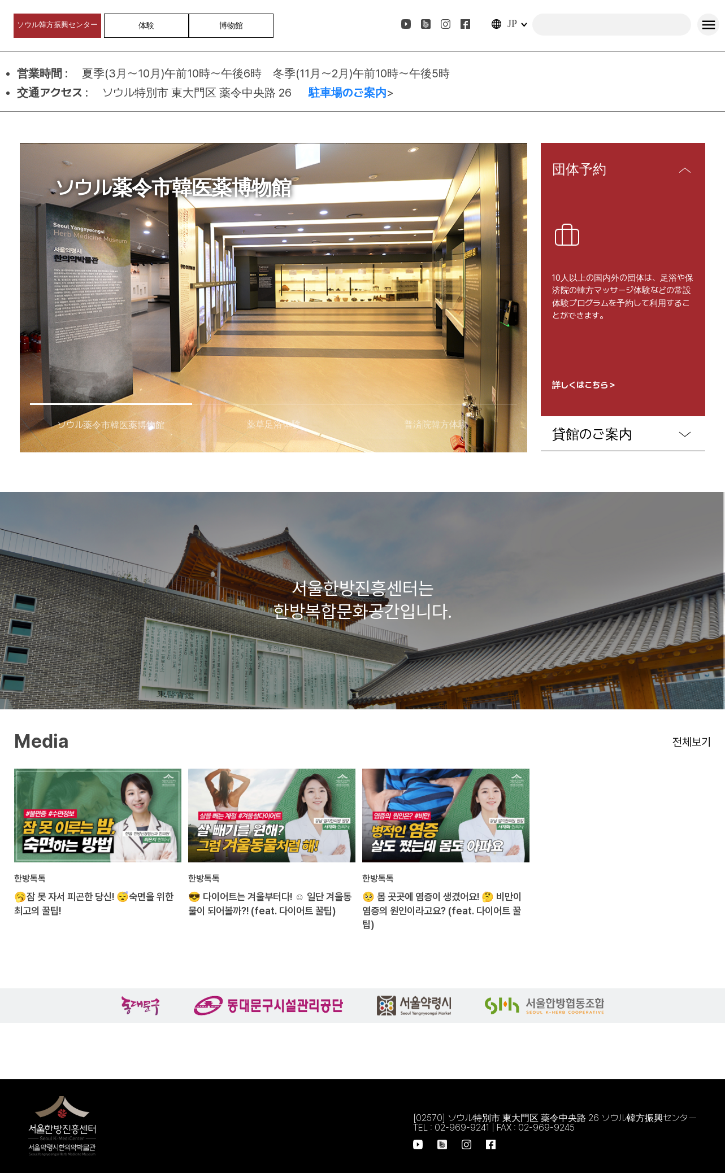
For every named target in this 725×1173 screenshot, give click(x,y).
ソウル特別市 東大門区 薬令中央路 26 (199, 92)
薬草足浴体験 (273, 424)
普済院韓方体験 (435, 424)
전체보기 (691, 742)
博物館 (231, 25)
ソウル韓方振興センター (57, 25)
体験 (146, 25)
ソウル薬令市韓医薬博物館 (111, 425)
